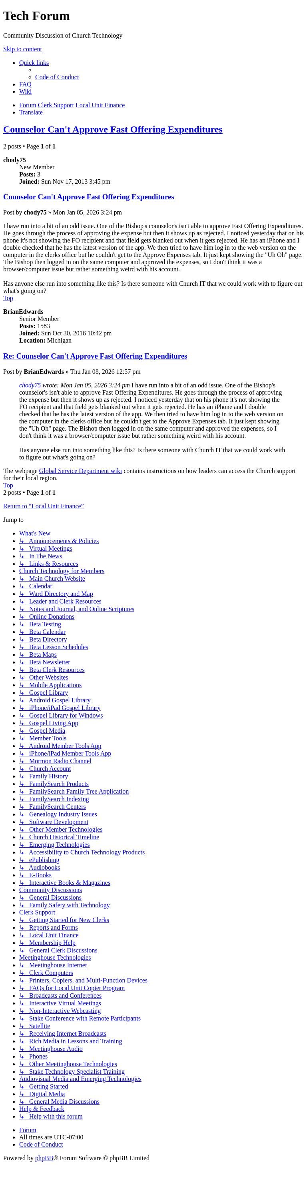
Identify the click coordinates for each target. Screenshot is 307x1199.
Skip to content (22, 49)
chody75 (30, 385)
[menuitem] (57, 77)
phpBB (44, 1158)
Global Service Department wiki (80, 470)
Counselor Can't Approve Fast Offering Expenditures (113, 129)
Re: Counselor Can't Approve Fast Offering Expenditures (95, 356)
